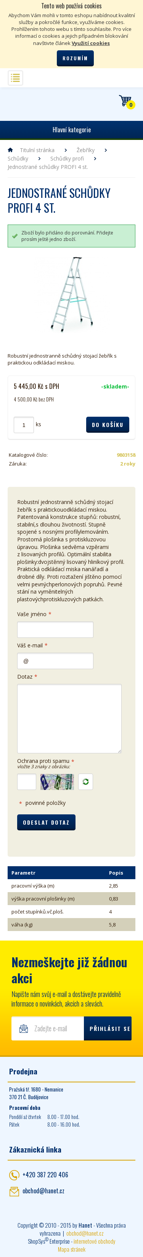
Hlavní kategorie (72, 129)
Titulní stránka (37, 150)
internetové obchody (95, 1241)
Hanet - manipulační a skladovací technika (17, 100)
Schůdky (18, 158)
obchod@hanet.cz (43, 1190)
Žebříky (86, 150)
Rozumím (75, 58)
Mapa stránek (71, 1249)
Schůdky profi (67, 158)
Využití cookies (91, 43)
